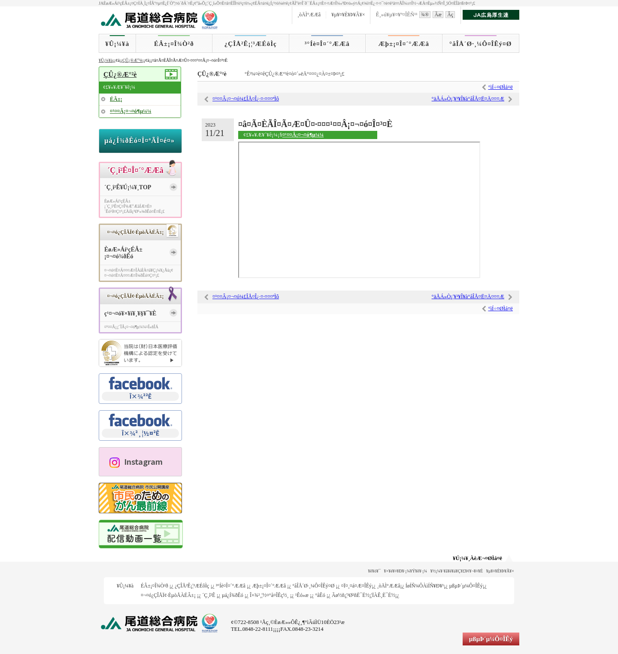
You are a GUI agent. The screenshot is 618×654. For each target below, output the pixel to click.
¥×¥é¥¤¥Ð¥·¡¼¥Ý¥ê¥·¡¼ (405, 571)
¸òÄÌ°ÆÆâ (309, 15)
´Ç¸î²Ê (208, 595)
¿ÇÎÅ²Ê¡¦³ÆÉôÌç (250, 43)
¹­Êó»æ (302, 595)
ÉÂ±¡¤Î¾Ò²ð (174, 43)
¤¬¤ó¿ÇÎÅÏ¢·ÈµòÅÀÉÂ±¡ (168, 595)
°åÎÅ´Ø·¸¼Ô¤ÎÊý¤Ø (480, 43)
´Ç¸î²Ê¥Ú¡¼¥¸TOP (127, 187)
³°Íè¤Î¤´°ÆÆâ (327, 43)
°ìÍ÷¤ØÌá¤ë (500, 87)
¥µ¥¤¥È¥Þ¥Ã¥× (348, 15)
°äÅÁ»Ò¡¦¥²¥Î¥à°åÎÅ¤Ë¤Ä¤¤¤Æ (468, 99)
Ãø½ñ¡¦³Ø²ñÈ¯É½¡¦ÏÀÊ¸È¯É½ (363, 595)
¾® (425, 15)
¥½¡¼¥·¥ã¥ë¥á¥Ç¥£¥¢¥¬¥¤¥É (456, 571)
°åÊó (320, 595)
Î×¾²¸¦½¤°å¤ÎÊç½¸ (269, 595)
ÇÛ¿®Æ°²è (132, 60)
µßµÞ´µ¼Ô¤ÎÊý (465, 586)
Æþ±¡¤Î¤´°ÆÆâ (404, 43)
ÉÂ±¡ (116, 99)
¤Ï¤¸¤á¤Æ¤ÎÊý (356, 586)
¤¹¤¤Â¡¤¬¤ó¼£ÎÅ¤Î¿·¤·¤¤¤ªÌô (245, 99)
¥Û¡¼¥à (117, 43)
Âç (450, 15)
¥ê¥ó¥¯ (374, 571)
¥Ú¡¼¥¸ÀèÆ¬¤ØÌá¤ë (477, 558)
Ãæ (438, 15)
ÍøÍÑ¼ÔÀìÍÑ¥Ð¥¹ (425, 586)
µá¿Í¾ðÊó (232, 595)
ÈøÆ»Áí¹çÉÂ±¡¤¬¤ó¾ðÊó (123, 253)
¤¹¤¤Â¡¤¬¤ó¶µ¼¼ (303, 135)
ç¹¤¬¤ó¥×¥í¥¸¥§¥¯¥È (130, 313)
